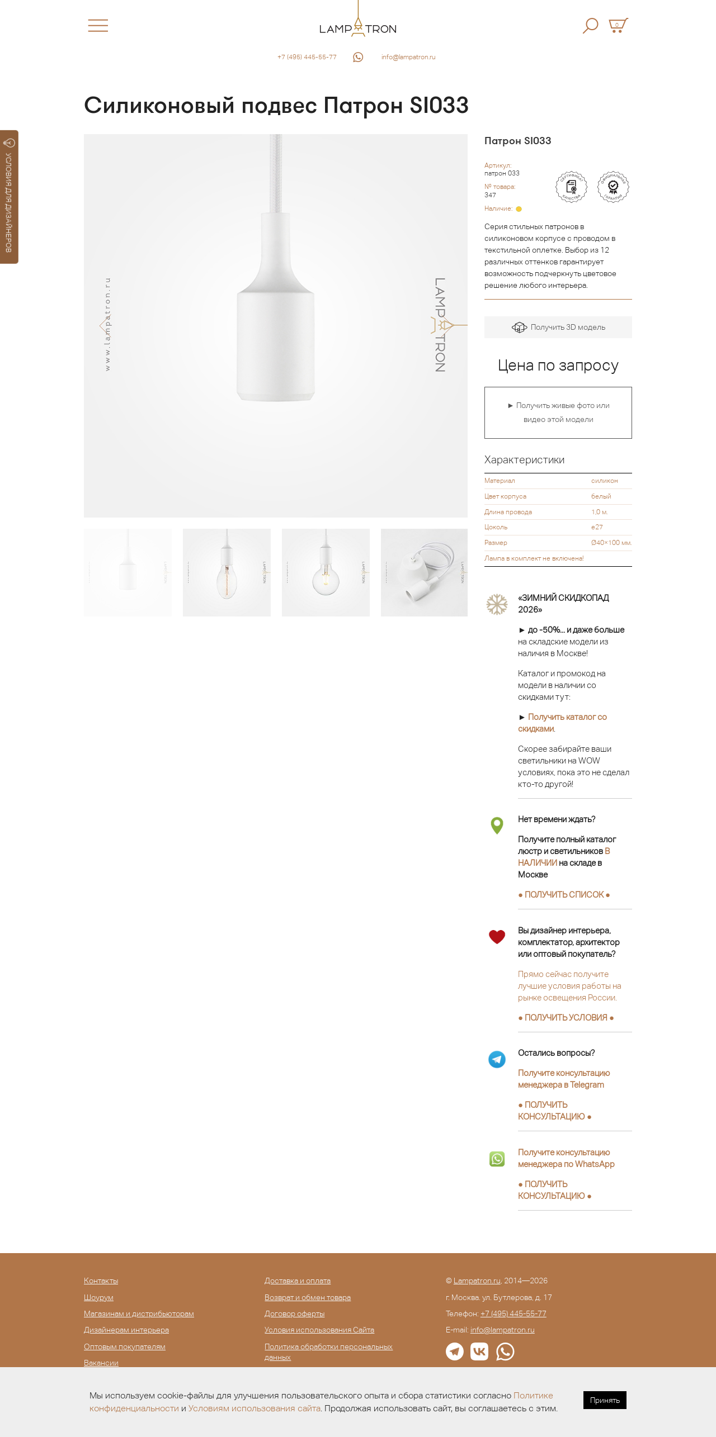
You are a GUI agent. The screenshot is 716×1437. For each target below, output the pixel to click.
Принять (605, 1400)
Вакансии (101, 1362)
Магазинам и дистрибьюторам (139, 1313)
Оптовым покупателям (125, 1346)
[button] (105, 326)
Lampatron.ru (477, 1280)
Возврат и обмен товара (308, 1297)
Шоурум (99, 1297)
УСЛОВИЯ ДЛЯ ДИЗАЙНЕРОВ (9, 196)
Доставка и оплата (298, 1280)
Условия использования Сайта (319, 1329)
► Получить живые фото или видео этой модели (558, 412)
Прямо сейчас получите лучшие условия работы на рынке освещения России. (569, 985)
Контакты (101, 1280)
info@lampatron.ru (408, 57)
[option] (276, 326)
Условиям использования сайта (255, 1408)
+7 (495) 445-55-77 (307, 57)
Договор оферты (294, 1313)
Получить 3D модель (558, 328)
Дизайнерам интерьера (126, 1329)
